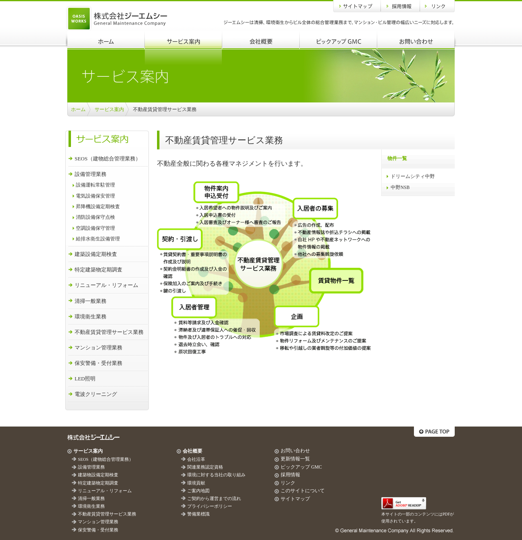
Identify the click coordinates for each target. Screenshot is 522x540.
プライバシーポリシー (209, 506)
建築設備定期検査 (96, 254)
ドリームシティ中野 (413, 176)
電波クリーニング (96, 394)
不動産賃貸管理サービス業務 (109, 332)
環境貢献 (196, 483)
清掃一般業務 (90, 301)
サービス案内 (183, 40)
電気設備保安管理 (95, 196)
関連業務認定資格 (205, 467)
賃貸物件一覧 (336, 280)
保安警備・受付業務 (98, 363)
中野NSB (400, 187)
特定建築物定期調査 (98, 270)
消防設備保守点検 (95, 217)
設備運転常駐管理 (95, 185)
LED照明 (85, 379)
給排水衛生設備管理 (98, 239)
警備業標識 (198, 514)
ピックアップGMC (338, 40)
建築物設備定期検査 (98, 475)
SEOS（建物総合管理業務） (108, 159)
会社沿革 (196, 459)
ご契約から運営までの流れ (214, 498)
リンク (437, 6)
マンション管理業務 (98, 347)
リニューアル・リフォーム (106, 285)
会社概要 (261, 40)
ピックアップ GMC (301, 466)
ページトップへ (434, 432)
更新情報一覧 (295, 458)
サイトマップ (357, 6)
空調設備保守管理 (95, 228)
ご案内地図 (198, 491)
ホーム (106, 40)
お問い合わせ (416, 40)
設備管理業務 (90, 174)
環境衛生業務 (90, 316)
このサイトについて (303, 490)
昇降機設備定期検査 (98, 206)
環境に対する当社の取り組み (216, 475)
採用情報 (400, 6)
